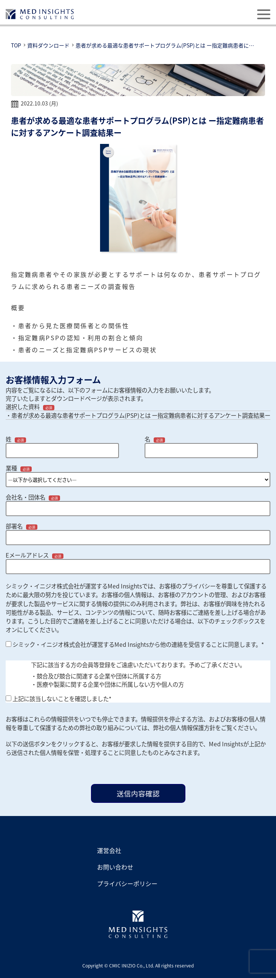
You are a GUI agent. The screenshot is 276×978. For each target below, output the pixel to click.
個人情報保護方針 (192, 727)
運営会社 (109, 850)
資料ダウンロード (48, 45)
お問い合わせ (115, 866)
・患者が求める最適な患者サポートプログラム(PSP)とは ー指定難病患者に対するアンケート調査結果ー (138, 415)
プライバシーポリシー (127, 883)
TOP (16, 45)
